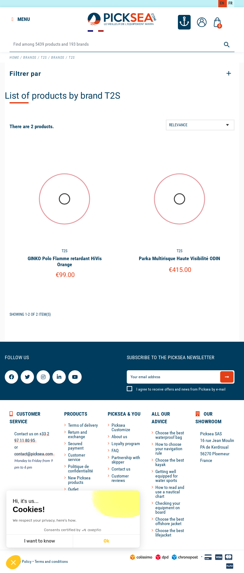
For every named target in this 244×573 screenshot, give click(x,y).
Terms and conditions (51, 561)
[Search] (122, 44)
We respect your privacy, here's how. (44, 520)
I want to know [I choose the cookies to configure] (39, 541)
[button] (13, 562)
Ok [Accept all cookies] (106, 541)
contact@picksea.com (33, 453)
